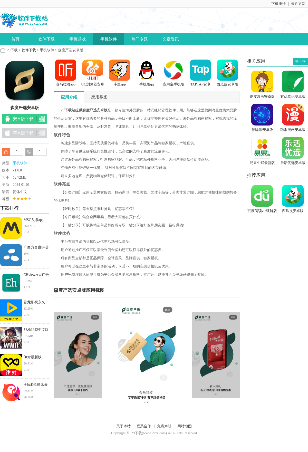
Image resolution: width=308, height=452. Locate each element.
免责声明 (164, 426)
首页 (15, 39)
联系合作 (144, 426)
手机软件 (108, 39)
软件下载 (46, 39)
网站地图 (184, 426)
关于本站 (123, 426)
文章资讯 (170, 39)
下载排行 (278, 4)
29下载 (12, 50)
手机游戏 (77, 39)
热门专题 (139, 39)
